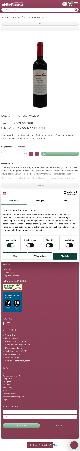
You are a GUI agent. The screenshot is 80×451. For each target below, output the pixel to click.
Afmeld (59, 426)
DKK (64, 4)
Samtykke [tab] (14, 201)
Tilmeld (21, 425)
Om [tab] (66, 201)
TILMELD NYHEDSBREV (40, 445)
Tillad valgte (40, 256)
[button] (40, 24)
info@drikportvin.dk (11, 276)
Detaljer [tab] (40, 201)
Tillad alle (65, 256)
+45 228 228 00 (9, 273)
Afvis (15, 256)
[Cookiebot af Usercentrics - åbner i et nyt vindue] (65, 193)
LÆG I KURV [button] (54, 154)
